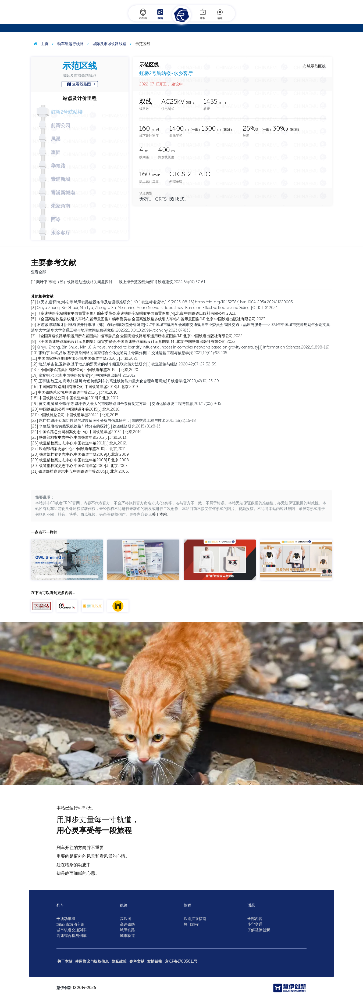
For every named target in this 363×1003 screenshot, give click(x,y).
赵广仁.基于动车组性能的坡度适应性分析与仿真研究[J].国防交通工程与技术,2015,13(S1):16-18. (118, 420)
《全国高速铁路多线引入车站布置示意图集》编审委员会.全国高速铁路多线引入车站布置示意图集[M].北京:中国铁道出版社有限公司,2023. (151, 319)
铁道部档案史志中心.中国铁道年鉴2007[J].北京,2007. (83, 465)
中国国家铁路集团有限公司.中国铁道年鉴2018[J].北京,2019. (89, 386)
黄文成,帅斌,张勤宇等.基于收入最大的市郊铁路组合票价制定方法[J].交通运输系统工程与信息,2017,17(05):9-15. (130, 403)
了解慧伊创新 (258, 930)
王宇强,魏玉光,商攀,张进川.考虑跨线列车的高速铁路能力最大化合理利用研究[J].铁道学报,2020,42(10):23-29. (129, 381)
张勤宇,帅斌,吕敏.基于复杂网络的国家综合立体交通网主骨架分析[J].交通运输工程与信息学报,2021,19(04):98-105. (133, 353)
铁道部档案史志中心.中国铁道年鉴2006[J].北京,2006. (83, 471)
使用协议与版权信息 (92, 961)
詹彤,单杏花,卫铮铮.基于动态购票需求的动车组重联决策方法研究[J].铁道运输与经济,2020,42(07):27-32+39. (127, 364)
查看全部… (39, 272)
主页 (39, 44)
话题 (220, 14)
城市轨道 (127, 935)
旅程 (203, 14)
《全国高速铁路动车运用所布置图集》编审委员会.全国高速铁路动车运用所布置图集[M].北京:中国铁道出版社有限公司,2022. (140, 336)
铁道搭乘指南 (195, 918)
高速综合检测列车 (71, 935)
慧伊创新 (64, 988)
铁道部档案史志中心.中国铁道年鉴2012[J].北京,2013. (83, 437)
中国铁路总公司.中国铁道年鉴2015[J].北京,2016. (79, 409)
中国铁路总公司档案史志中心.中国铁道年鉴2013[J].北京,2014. (90, 432)
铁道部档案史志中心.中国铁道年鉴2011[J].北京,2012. (83, 443)
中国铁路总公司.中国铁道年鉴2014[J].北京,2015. (78, 415)
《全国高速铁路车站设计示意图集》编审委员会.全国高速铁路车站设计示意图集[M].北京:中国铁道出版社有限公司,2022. (136, 341)
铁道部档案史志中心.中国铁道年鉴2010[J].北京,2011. (82, 449)
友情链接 (154, 961)
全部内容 (254, 918)
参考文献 (136, 961)
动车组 (143, 14)
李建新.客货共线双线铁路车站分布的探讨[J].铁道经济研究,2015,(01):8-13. (100, 426)
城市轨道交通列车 (71, 930)
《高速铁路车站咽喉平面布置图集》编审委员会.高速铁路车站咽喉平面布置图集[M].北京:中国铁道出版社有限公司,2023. (136, 313)
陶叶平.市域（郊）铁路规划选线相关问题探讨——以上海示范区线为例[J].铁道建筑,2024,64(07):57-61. (121, 282)
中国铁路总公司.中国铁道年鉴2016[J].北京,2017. (79, 398)
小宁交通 (254, 924)
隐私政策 (119, 961)
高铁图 (125, 918)
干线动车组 (65, 918)
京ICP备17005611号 (181, 961)
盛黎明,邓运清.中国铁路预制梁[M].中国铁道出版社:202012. (87, 375)
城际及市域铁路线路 (105, 44)
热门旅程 (191, 924)
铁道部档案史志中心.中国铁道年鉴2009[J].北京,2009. (84, 454)
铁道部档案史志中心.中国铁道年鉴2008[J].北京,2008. (84, 460)
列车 (60, 905)
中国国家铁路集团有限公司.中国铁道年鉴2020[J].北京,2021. (88, 358)
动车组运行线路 (66, 44)
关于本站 (159, 514)
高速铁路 (127, 924)
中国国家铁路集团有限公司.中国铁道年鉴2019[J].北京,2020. (88, 370)
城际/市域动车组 (70, 924)
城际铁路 (127, 930)
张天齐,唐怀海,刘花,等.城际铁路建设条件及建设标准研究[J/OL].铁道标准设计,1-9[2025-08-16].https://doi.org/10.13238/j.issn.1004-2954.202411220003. (165, 302)
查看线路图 (81, 84)
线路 (160, 14)
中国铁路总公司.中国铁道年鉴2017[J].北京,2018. (78, 392)
